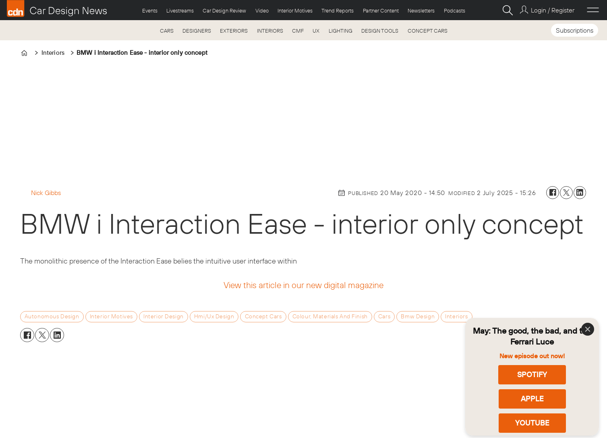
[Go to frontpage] (56, 8)
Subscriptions (574, 30)
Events (149, 10)
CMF (298, 30)
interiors (456, 316)
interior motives (111, 316)
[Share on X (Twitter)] (566, 192)
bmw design (418, 316)
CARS (167, 30)
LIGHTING (340, 30)
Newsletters (421, 10)
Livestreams (180, 10)
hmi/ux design (214, 316)
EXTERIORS (234, 30)
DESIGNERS (196, 30)
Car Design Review (224, 10)
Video (262, 10)
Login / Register (552, 10)
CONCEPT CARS (427, 30)
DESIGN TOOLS (379, 30)
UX (316, 30)
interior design (163, 316)
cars (384, 316)
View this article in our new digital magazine (303, 285)
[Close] (587, 329)
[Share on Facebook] (552, 192)
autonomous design (52, 316)
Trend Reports (337, 10)
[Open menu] (592, 10)
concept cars (263, 316)
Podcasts (454, 10)
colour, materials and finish (330, 316)
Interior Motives (295, 10)
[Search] (507, 10)
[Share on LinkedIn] (580, 192)
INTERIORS (270, 30)
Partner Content (381, 10)
